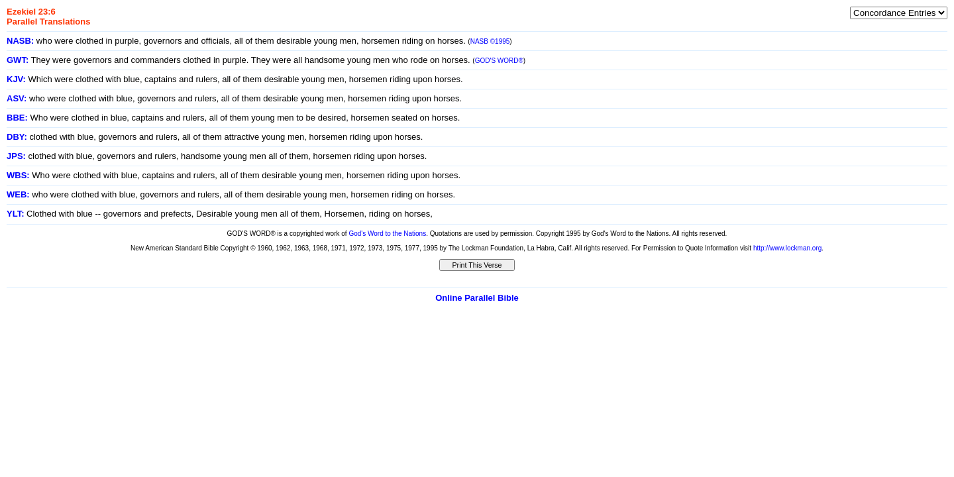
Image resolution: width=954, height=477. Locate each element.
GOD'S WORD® (499, 60)
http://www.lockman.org (787, 248)
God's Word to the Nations (387, 233)
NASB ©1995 (490, 41)
